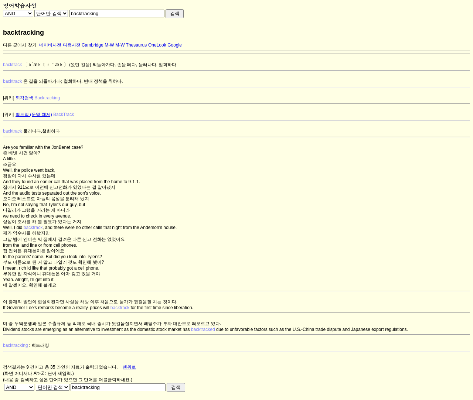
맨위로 (129, 367)
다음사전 (72, 45)
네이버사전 (50, 45)
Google (174, 45)
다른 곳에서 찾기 (20, 45)
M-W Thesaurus (131, 45)
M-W (109, 45)
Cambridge (92, 45)
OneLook (157, 45)
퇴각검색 (24, 97)
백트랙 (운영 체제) (34, 114)
